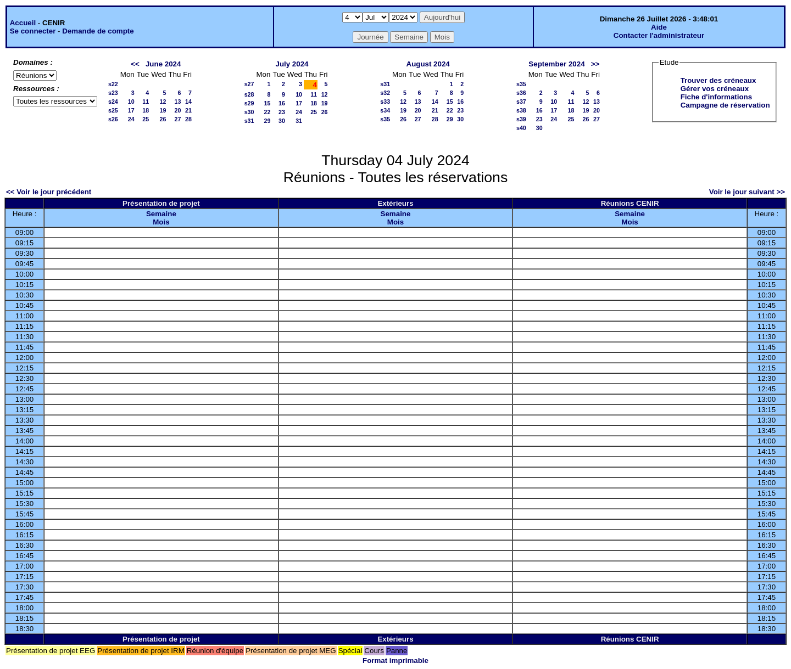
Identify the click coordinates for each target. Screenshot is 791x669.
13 (177, 101)
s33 (385, 101)
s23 (113, 92)
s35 (385, 119)
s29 (249, 103)
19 (163, 110)
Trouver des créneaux (718, 80)
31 (299, 120)
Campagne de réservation (725, 105)
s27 (249, 84)
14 (188, 101)
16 (281, 103)
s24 (113, 101)
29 (267, 120)
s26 (113, 119)
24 (131, 119)
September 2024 (556, 64)
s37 (521, 101)
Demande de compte (97, 31)
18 (145, 110)
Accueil (23, 23)
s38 (521, 110)
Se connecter (33, 31)
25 (145, 119)
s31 (249, 120)
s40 (521, 128)
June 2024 (163, 64)
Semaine (161, 214)
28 (188, 119)
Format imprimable (395, 660)
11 (145, 101)
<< (135, 64)
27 (177, 119)
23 (281, 112)
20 (177, 110)
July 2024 (291, 64)
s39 (521, 119)
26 (163, 119)
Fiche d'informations (717, 97)
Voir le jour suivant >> (747, 192)
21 (188, 110)
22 (267, 112)
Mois (161, 222)
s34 (385, 110)
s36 (521, 92)
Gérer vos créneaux (715, 89)
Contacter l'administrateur (659, 35)
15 (267, 103)
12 (163, 101)
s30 (249, 112)
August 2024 (428, 64)
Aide (659, 27)
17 (131, 110)
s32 (385, 92)
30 (281, 120)
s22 (113, 84)
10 (131, 101)
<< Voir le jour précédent (48, 192)
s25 (113, 110)
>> (595, 64)
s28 (249, 94)
